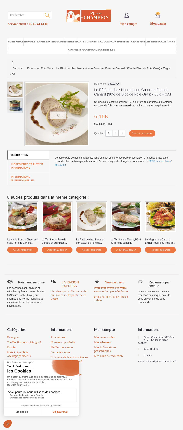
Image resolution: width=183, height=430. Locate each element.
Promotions (58, 337)
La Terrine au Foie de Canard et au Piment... (54, 241)
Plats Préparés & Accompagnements (19, 354)
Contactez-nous (60, 352)
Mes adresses (102, 342)
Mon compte (104, 329)
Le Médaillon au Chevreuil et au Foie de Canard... (22, 241)
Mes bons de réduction (108, 356)
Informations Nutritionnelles (22, 178)
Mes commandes (104, 337)
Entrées (12, 347)
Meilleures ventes (62, 347)
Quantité (99, 133)
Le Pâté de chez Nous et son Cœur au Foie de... (90, 241)
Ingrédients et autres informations (27, 166)
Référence (100, 83)
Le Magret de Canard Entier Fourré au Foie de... (160, 241)
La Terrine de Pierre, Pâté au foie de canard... (126, 241)
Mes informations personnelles (105, 349)
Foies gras (13, 337)
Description (19, 155)
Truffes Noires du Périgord (24, 342)
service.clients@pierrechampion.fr (157, 361)
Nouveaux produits (63, 342)
